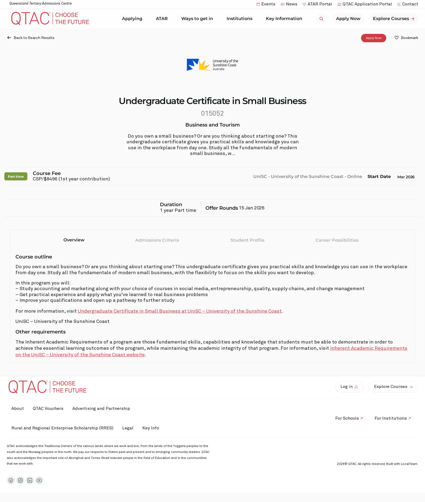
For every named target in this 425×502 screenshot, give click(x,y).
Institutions (241, 18)
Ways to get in (198, 18)
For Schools (344, 418)
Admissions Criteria (157, 240)
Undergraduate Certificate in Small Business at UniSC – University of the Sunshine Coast (180, 311)
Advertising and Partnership (106, 408)
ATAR (163, 18)
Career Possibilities (337, 240)
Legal (130, 428)
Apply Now (373, 38)
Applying (133, 18)
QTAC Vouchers (51, 408)
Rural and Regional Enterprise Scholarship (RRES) (63, 428)
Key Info (156, 428)
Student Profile (247, 240)
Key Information (285, 18)
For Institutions (390, 418)
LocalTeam (409, 464)
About (18, 408)
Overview (74, 239)
